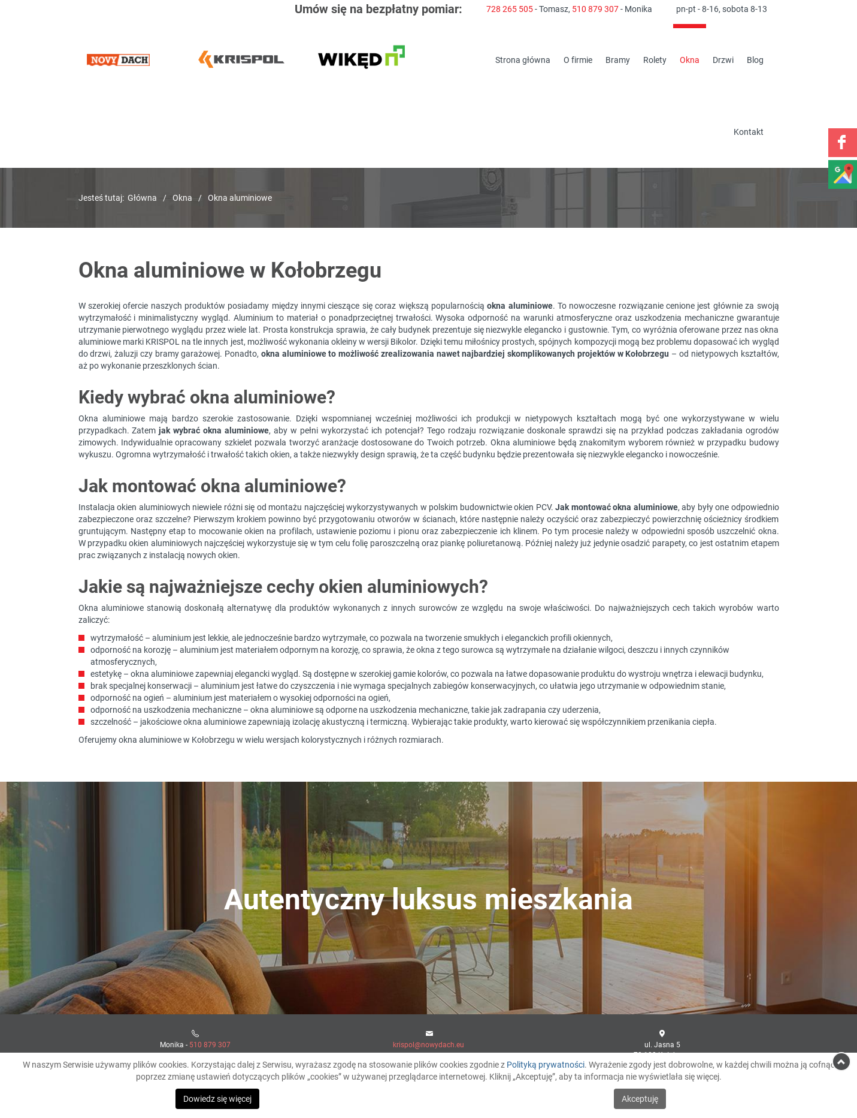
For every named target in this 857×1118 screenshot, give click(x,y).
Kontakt (749, 131)
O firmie (578, 59)
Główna (142, 197)
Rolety (655, 59)
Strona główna (522, 59)
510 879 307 (595, 8)
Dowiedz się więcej (217, 1098)
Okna (689, 59)
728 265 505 (509, 8)
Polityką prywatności (546, 1064)
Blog (755, 59)
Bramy (617, 59)
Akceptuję (640, 1098)
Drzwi (723, 59)
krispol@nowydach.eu (428, 1044)
